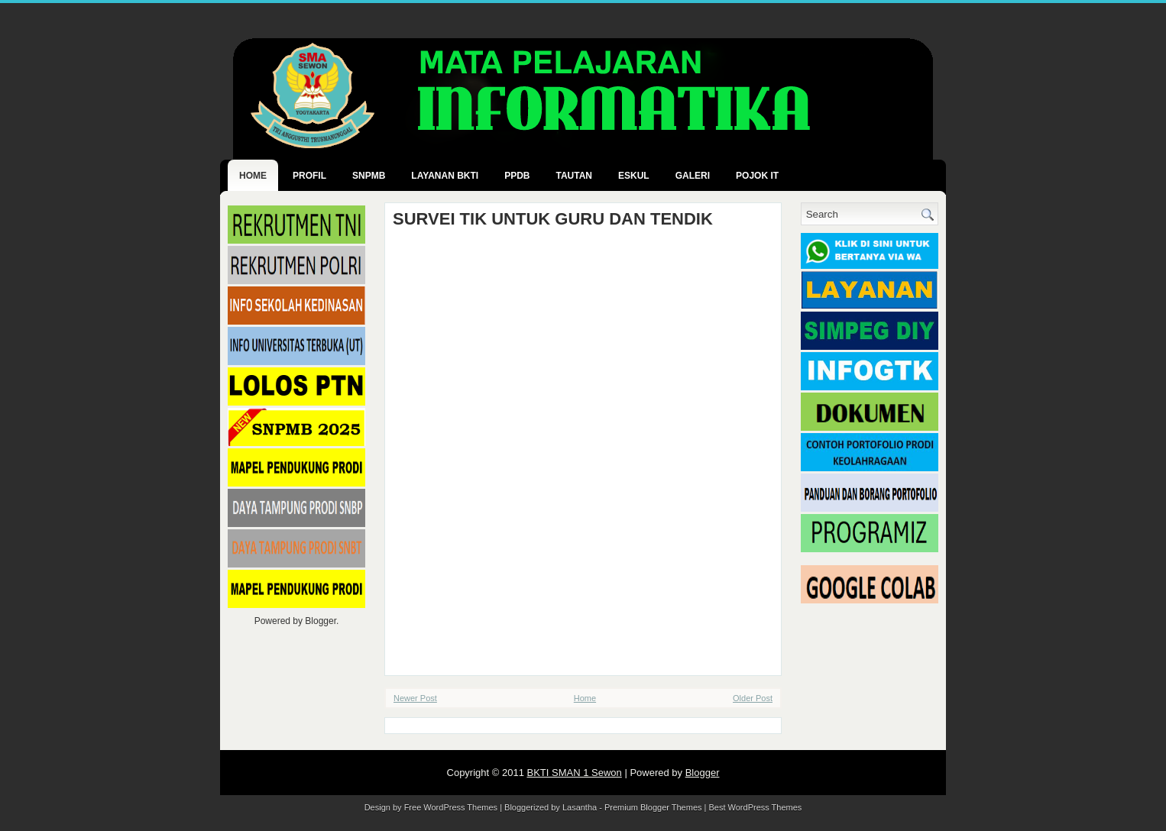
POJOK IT (757, 175)
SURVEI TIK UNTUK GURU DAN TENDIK (553, 219)
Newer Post (415, 698)
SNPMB (368, 175)
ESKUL (633, 175)
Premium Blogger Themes (653, 807)
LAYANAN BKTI (444, 175)
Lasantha (579, 807)
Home (253, 175)
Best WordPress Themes (755, 807)
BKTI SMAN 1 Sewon (574, 772)
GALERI (692, 175)
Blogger (320, 621)
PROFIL (309, 175)
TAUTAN (573, 175)
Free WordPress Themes (450, 807)
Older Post (752, 698)
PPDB (517, 175)
